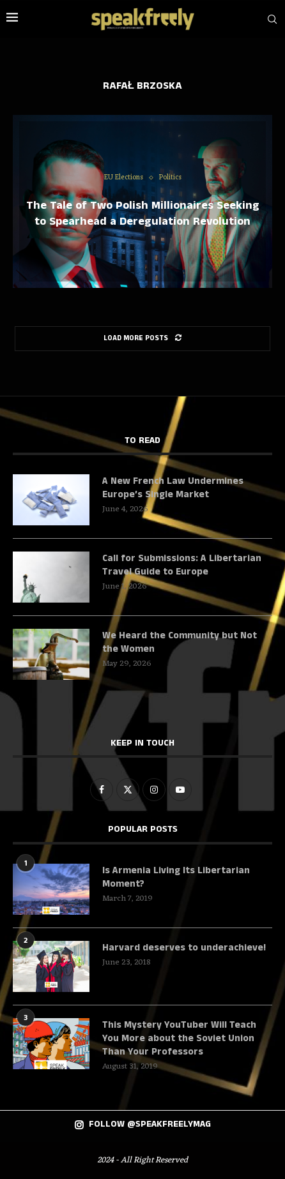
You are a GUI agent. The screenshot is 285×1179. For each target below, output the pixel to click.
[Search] (272, 19)
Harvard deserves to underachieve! (184, 947)
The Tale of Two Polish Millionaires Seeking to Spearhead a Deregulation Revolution (142, 213)
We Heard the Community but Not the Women (179, 642)
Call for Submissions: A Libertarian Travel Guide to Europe (181, 565)
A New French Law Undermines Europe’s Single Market (172, 487)
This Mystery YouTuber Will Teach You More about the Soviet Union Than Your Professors (179, 1038)
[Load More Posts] (142, 338)
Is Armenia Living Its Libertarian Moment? (176, 877)
